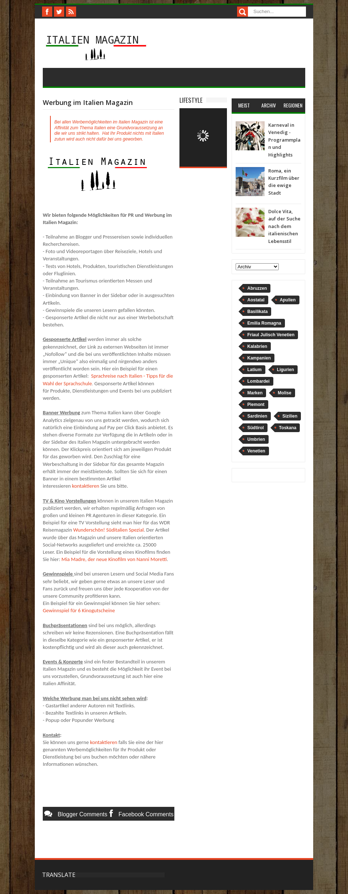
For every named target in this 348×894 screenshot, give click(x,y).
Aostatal (255, 299)
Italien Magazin (92, 39)
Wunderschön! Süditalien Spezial (108, 530)
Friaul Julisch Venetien (270, 334)
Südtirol (255, 427)
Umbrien (256, 439)
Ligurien (285, 369)
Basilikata (257, 311)
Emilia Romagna (264, 323)
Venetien (256, 451)
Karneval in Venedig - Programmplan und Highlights (284, 140)
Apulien (288, 299)
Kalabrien (257, 346)
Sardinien (257, 416)
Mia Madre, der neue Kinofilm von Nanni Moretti (114, 559)
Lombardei (258, 381)
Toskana (288, 427)
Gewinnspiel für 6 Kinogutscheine (79, 610)
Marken (254, 392)
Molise (284, 392)
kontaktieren (85, 486)
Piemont (255, 404)
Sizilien (289, 416)
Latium (254, 369)
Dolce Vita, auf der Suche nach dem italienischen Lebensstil (284, 226)
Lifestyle (191, 100)
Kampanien (259, 358)
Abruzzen (257, 288)
